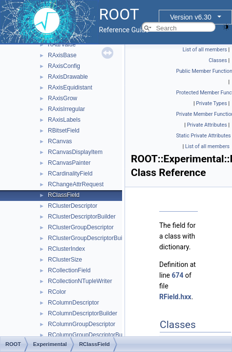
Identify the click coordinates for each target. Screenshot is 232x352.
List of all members (205, 49)
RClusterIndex (66, 248)
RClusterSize (65, 259)
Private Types (211, 103)
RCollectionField (69, 270)
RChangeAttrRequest (76, 184)
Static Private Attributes (203, 135)
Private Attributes (207, 125)
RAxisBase (62, 55)
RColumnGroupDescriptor (81, 324)
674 (177, 275)
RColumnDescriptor (73, 302)
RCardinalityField (70, 173)
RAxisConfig (64, 66)
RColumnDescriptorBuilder (82, 313)
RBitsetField (64, 130)
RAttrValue (62, 44)
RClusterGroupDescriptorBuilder (90, 238)
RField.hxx (175, 297)
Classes (218, 60)
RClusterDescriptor (72, 205)
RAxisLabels (64, 119)
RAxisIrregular (66, 109)
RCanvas (60, 141)
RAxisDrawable (68, 76)
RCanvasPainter (69, 162)
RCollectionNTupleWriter (80, 281)
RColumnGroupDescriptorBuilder (90, 334)
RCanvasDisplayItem (75, 152)
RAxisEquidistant (70, 87)
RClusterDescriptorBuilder (82, 216)
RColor (57, 291)
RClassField (64, 195)
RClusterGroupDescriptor (81, 227)
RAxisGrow (62, 98)
